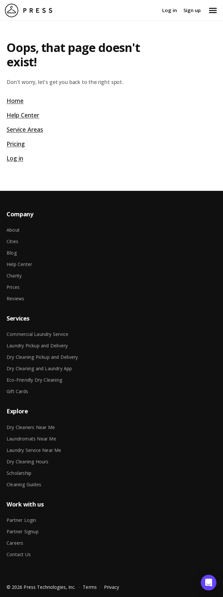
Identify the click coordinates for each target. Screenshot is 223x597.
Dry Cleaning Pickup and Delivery (42, 357)
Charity (14, 276)
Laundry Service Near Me (34, 450)
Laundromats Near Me (31, 439)
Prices (13, 287)
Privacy (111, 587)
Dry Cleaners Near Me (31, 427)
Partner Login (21, 520)
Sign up (192, 10)
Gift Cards (17, 391)
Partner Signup (23, 531)
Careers (15, 543)
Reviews (15, 298)
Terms (89, 587)
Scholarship (19, 473)
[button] (208, 582)
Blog (12, 253)
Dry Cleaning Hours (28, 461)
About (13, 230)
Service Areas (25, 129)
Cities (12, 241)
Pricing (16, 144)
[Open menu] (213, 10)
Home (15, 101)
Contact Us (19, 554)
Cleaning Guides (24, 484)
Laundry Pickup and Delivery (37, 345)
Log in (169, 10)
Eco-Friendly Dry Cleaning (34, 380)
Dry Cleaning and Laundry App (39, 368)
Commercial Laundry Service (37, 334)
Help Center (23, 115)
